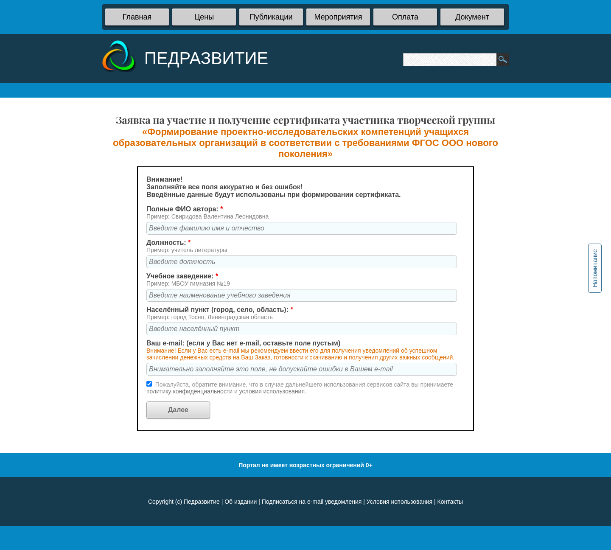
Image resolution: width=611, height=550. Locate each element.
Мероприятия (338, 17)
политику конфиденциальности (190, 391)
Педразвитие (202, 501)
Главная (137, 17)
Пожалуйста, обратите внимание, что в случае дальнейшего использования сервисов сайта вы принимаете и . (299, 388)
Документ (472, 17)
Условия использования (399, 501)
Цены (204, 17)
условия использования (272, 391)
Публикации (271, 17)
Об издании (240, 501)
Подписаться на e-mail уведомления (312, 501)
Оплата (405, 17)
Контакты (450, 501)
